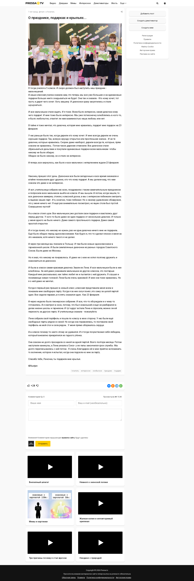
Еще (123, 3)
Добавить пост (147, 13)
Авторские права (147, 50)
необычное (97, 371)
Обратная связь (69, 577)
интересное (85, 371)
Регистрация (147, 36)
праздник (108, 371)
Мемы (73, 3)
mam (42, 12)
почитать (75, 371)
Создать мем (147, 28)
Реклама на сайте (147, 54)
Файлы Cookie (147, 47)
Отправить (43, 444)
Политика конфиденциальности (147, 43)
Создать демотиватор (147, 20)
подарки (117, 371)
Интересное (85, 3)
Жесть (114, 3)
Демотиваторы (101, 3)
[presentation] (49, 428)
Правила (147, 39)
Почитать (50, 12)
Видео (53, 3)
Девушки (63, 3)
